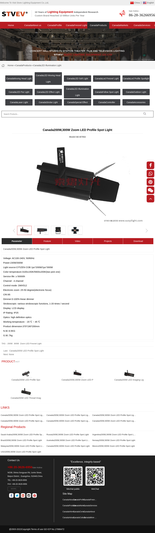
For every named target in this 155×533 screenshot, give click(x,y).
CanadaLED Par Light (19, 92)
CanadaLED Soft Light (77, 78)
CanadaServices (142, 25)
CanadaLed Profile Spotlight (136, 78)
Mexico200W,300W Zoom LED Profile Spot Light (113, 446)
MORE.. (14, 489)
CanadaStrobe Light (48, 102)
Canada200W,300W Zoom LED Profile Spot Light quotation (68, 415)
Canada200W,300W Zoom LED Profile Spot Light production (23, 421)
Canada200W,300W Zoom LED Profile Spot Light (68, 446)
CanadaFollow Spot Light (107, 92)
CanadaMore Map (90, 517)
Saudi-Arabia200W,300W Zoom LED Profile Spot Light (23, 434)
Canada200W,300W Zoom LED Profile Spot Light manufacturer (114, 421)
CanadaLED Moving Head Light (48, 78)
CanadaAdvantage (69, 517)
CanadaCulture (79, 517)
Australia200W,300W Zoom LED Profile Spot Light (68, 440)
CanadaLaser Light (19, 102)
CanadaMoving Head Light (18, 78)
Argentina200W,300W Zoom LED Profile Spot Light (114, 434)
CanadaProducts (98, 25)
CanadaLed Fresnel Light (107, 78)
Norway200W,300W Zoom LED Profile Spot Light (113, 440)
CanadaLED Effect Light (48, 92)
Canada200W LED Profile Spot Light (26, 351)
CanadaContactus (80, 512)
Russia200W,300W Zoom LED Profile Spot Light (67, 434)
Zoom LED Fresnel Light (30, 343)
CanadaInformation (69, 512)
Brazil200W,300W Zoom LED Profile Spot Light (21, 440)
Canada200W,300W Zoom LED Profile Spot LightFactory (23, 415)
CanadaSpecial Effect (77, 102)
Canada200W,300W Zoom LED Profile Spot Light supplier (68, 421)
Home (11, 25)
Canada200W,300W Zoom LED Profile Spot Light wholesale (114, 415)
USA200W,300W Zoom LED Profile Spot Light (21, 452)
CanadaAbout (89, 512)
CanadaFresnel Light (76, 25)
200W (10, 343)
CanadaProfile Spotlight (54, 26)
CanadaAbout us (32, 25)
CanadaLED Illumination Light (47, 65)
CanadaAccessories (136, 102)
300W (16, 343)
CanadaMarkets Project (120, 26)
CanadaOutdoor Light (136, 92)
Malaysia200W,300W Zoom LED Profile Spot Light (23, 446)
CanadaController (106, 102)
